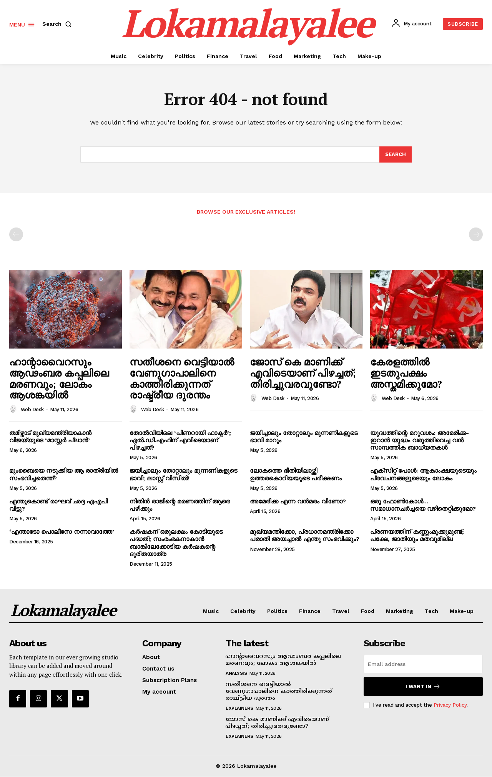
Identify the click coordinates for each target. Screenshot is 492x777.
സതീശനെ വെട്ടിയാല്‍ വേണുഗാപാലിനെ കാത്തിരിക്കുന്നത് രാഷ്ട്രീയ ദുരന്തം (182, 378)
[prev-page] (16, 235)
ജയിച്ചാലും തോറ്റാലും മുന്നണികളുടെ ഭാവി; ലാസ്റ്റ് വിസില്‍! (183, 474)
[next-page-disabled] (476, 235)
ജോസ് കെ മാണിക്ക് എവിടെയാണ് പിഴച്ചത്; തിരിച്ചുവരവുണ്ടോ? (303, 372)
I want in (423, 686)
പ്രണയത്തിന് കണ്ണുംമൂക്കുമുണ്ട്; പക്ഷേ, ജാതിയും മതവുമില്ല (417, 535)
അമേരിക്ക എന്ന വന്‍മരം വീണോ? (298, 501)
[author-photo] (14, 409)
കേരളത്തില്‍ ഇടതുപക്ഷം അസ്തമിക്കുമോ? (406, 372)
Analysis (236, 673)
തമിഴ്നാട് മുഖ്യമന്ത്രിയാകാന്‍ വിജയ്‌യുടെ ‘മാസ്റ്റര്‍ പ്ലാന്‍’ (50, 436)
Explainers (239, 708)
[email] (423, 664)
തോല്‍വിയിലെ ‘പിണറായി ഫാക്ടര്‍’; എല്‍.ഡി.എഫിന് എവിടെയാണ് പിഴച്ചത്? (180, 440)
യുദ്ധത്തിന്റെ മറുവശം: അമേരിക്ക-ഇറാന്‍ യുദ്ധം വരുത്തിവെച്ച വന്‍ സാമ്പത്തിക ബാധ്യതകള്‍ (419, 440)
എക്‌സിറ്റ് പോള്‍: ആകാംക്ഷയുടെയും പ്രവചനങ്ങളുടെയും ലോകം (423, 474)
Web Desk (32, 409)
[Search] (395, 154)
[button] (58, 24)
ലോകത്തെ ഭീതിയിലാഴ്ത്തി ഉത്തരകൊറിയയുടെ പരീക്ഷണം (296, 474)
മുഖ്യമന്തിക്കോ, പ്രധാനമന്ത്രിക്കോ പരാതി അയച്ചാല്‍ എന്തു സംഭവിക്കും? (304, 535)
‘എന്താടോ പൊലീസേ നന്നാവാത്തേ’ (61, 531)
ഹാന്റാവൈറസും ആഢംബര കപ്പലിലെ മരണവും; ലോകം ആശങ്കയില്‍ (59, 378)
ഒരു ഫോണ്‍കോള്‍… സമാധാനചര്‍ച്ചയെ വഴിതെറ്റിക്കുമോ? (423, 505)
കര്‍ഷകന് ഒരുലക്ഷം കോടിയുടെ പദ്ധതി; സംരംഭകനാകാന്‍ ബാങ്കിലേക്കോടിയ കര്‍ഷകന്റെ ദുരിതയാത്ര (176, 543)
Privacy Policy (450, 705)
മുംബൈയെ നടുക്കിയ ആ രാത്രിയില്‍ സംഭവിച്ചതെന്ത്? (63, 474)
